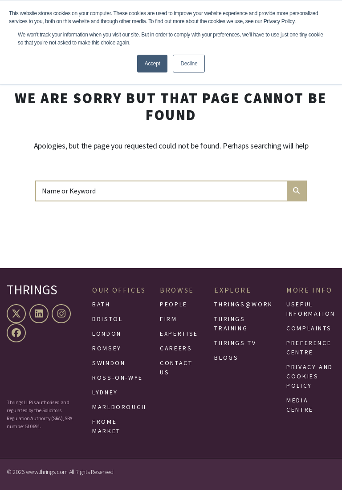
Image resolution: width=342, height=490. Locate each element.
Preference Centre (308, 347)
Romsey (107, 348)
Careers (176, 348)
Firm (168, 319)
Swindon (108, 363)
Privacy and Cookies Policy (309, 376)
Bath (101, 304)
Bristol (107, 319)
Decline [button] (188, 63)
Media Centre (300, 405)
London (107, 333)
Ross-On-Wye (117, 378)
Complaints (308, 328)
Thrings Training (231, 323)
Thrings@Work (243, 304)
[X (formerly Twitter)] (17, 313)
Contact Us (176, 367)
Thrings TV (235, 343)
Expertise (179, 333)
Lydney (105, 392)
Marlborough (119, 407)
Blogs (226, 357)
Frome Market (106, 426)
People (173, 304)
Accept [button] (152, 63)
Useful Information (310, 308)
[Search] (161, 190)
